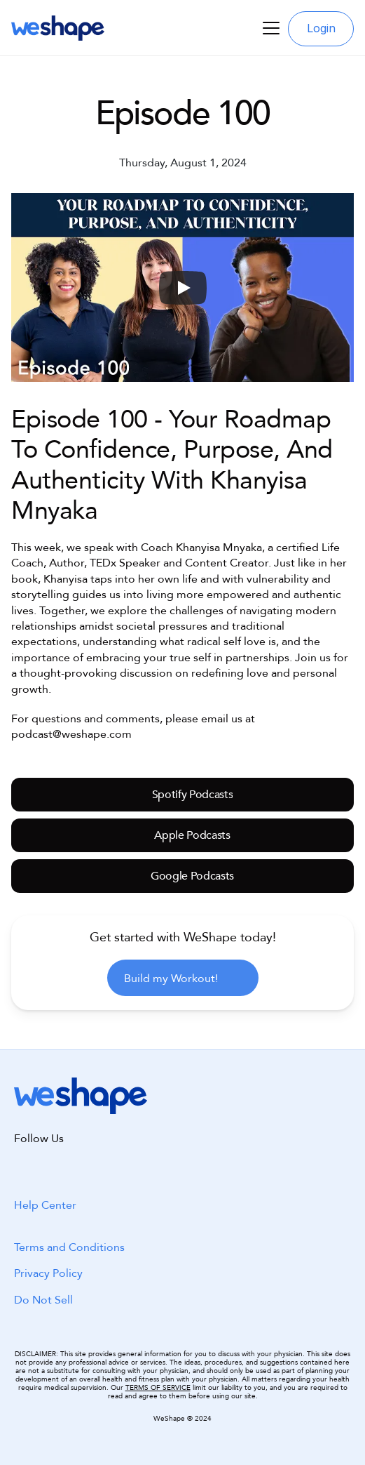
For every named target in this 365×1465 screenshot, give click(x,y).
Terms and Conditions (69, 1247)
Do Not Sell (43, 1300)
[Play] (183, 288)
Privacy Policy (48, 1273)
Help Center (45, 1205)
